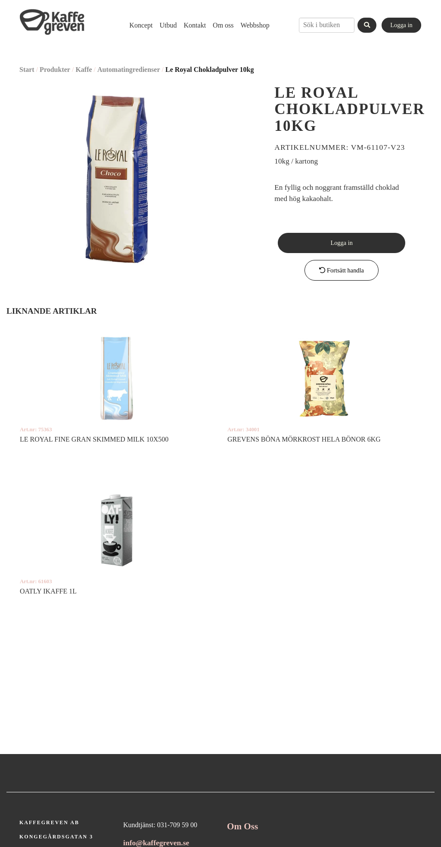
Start (26, 69)
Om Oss (242, 826)
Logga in (401, 25)
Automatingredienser (128, 69)
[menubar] (195, 25)
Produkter (55, 69)
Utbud (168, 25)
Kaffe (83, 69)
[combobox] (326, 25)
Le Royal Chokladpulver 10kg (209, 69)
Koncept (140, 25)
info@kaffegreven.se (156, 842)
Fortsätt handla (341, 270)
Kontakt (195, 25)
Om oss (223, 25)
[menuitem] (140, 25)
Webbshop (255, 25)
